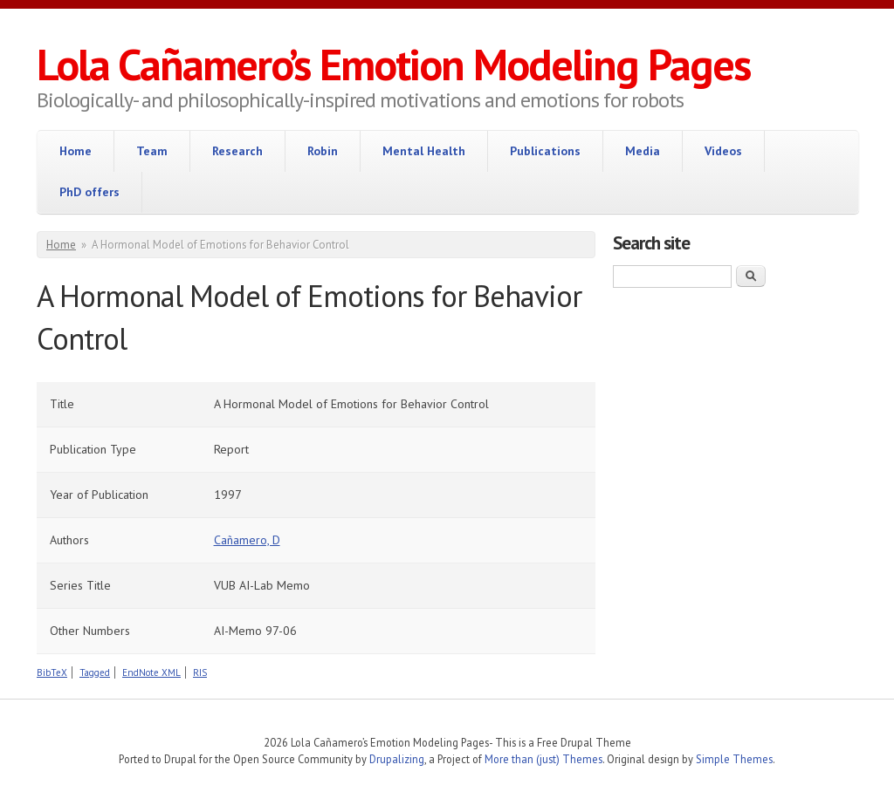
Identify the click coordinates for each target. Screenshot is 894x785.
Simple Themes (734, 759)
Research (237, 151)
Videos (723, 151)
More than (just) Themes (543, 759)
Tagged (94, 672)
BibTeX (52, 672)
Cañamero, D (247, 540)
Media (642, 151)
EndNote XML (151, 672)
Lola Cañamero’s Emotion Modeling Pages (393, 64)
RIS (200, 672)
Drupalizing (396, 759)
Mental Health (423, 151)
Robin (322, 151)
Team (152, 151)
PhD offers (89, 192)
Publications (545, 151)
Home (75, 151)
